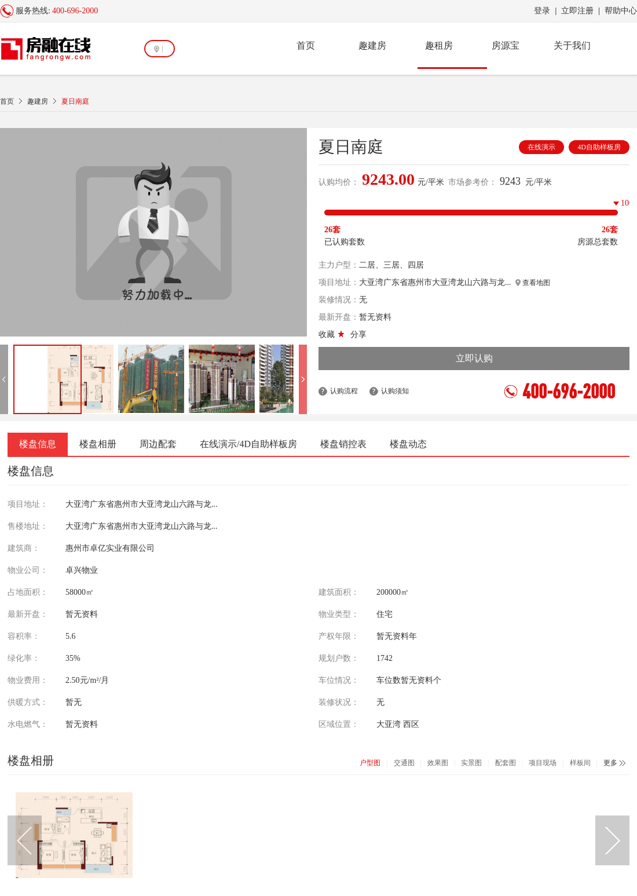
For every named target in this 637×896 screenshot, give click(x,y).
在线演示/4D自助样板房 (248, 444)
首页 (305, 45)
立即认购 (474, 358)
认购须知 (395, 391)
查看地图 (532, 283)
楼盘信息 (37, 444)
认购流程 (344, 391)
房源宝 (505, 45)
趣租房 (439, 45)
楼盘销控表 (343, 444)
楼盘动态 (408, 444)
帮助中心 (621, 10)
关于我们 (572, 45)
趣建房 (372, 45)
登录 (542, 10)
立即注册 (577, 10)
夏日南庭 (75, 101)
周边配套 (158, 444)
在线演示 (541, 147)
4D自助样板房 (599, 147)
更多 (610, 763)
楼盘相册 (97, 444)
